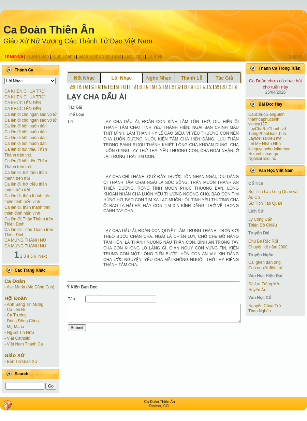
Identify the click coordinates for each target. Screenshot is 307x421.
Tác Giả (224, 78)
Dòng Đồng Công (23, 320)
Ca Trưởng (17, 315)
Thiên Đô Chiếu (262, 225)
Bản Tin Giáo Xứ (22, 361)
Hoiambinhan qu (263, 153)
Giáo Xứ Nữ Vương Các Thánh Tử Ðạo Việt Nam (77, 41)
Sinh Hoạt (111, 56)
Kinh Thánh (64, 56)
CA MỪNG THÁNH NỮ (25, 240)
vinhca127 (257, 124)
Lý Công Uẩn (260, 219)
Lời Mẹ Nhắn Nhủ (264, 143)
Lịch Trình (134, 56)
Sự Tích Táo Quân (265, 203)
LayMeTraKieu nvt (264, 138)
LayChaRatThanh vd (267, 128)
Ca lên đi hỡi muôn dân (25, 126)
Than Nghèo (259, 311)
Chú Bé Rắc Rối (263, 241)
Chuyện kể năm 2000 (268, 247)
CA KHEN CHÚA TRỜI (25, 91)
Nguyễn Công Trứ (264, 305)
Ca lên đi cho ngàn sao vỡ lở (30, 114)
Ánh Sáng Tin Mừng (25, 304)
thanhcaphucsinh (263, 119)
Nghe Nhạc (158, 78)
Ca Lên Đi (16, 309)
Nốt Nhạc (84, 78)
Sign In (296, 56)
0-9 (72, 86)
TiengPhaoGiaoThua (267, 133)
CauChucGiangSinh (266, 114)
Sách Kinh (88, 56)
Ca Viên (154, 56)
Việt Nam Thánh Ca (25, 344)
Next (43, 256)
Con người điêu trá (265, 268)
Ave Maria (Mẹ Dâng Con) (31, 287)
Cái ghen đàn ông (264, 262)
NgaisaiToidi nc (262, 158)
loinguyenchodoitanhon (269, 149)
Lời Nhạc (121, 78)
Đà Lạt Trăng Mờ (263, 284)
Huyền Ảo (257, 289)
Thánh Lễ (191, 78)
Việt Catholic (18, 338)
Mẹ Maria (15, 326)
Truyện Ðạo (38, 56)
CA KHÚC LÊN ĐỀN (22, 102)
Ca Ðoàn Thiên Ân (48, 30)
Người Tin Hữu (20, 332)
